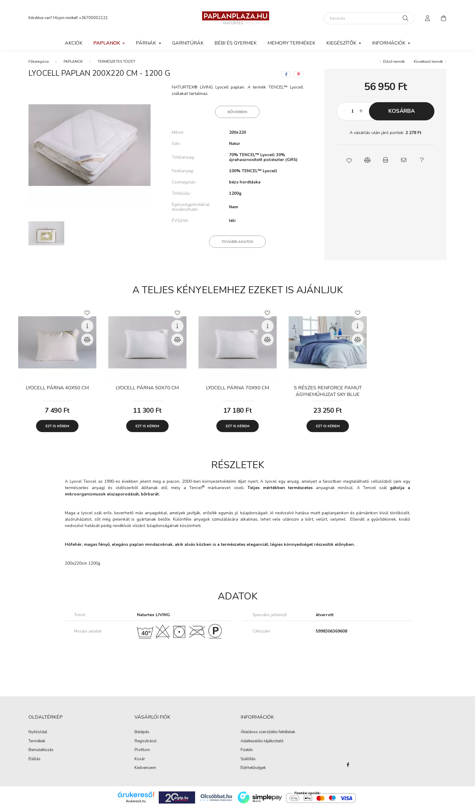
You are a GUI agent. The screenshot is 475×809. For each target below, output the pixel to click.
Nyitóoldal (37, 732)
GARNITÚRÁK (188, 43)
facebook (348, 765)
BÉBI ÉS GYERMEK (235, 43)
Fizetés (247, 750)
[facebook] (286, 74)
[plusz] (361, 111)
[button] (349, 160)
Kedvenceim (145, 768)
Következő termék (428, 61)
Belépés (142, 732)
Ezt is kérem (57, 426)
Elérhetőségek (253, 768)
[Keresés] (369, 18)
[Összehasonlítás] (87, 340)
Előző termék (394, 61)
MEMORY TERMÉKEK (291, 43)
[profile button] (428, 18)
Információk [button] (389, 43)
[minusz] (344, 111)
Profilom (142, 750)
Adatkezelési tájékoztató (262, 741)
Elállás (34, 759)
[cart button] (443, 18)
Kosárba (401, 111)
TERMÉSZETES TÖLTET (116, 61)
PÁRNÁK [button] (146, 43)
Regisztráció (146, 741)
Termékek (36, 741)
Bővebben (237, 111)
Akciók (73, 43)
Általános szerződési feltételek (268, 732)
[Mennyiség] (353, 111)
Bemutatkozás (41, 750)
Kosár (140, 759)
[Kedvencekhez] (87, 312)
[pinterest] (298, 74)
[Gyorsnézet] (87, 326)
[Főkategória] (38, 61)
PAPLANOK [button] (107, 43)
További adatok (237, 241)
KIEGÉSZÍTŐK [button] (341, 43)
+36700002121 (93, 18)
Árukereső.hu (136, 801)
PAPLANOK (73, 61)
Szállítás (248, 759)
